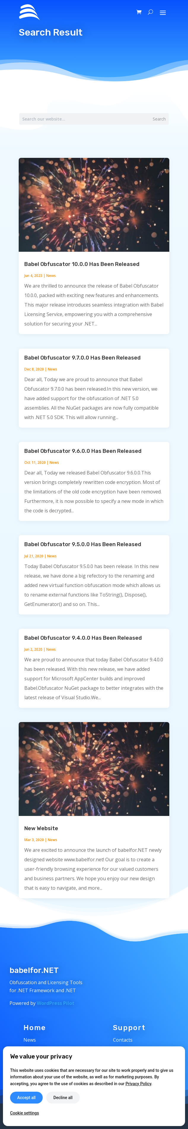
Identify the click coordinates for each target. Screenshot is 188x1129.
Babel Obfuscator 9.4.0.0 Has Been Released (83, 638)
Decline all (63, 1097)
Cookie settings (24, 1113)
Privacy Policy (138, 1083)
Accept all (26, 1097)
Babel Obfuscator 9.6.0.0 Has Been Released (82, 451)
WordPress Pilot (55, 1003)
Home (34, 1028)
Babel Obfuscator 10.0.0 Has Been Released (81, 264)
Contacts (123, 1040)
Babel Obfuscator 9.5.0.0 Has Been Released (82, 544)
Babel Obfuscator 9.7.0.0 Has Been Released (82, 358)
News (51, 275)
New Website (41, 828)
